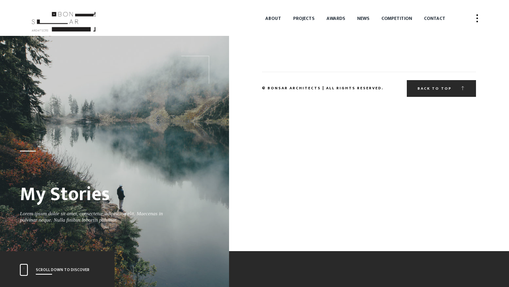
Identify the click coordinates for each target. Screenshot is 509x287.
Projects (304, 18)
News (363, 18)
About (273, 18)
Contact (434, 18)
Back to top (441, 88)
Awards (335, 18)
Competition (396, 18)
